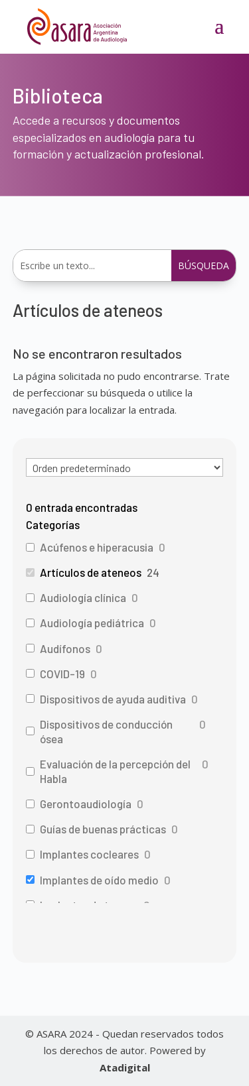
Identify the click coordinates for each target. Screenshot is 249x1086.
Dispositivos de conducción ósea (106, 731)
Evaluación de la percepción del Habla (115, 771)
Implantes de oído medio (99, 879)
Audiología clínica (83, 597)
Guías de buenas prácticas (103, 828)
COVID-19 (62, 673)
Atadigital (125, 1067)
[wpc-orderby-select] (125, 467)
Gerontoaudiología (85, 803)
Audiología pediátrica (92, 622)
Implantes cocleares (89, 854)
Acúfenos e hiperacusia (96, 547)
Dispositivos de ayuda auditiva (113, 698)
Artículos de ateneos (90, 572)
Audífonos (65, 648)
